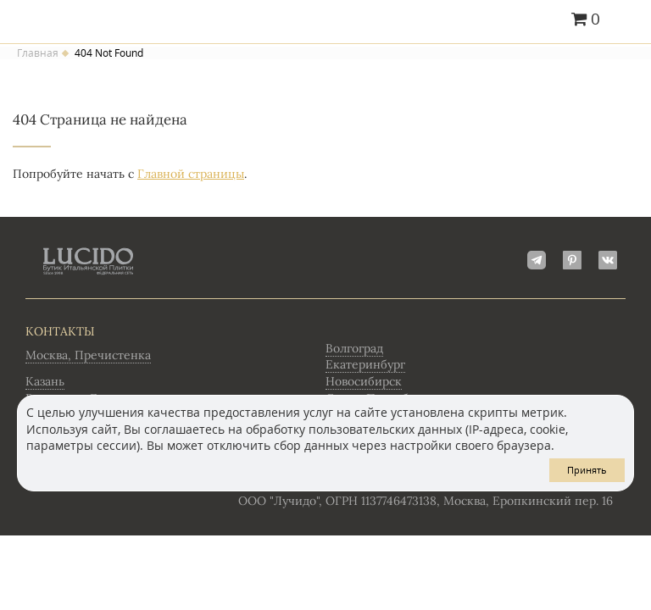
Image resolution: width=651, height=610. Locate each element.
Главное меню (627, 20)
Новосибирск (364, 381)
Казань (44, 381)
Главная (37, 53)
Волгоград (354, 348)
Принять (587, 469)
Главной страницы (190, 173)
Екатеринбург (365, 364)
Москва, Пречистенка (88, 355)
